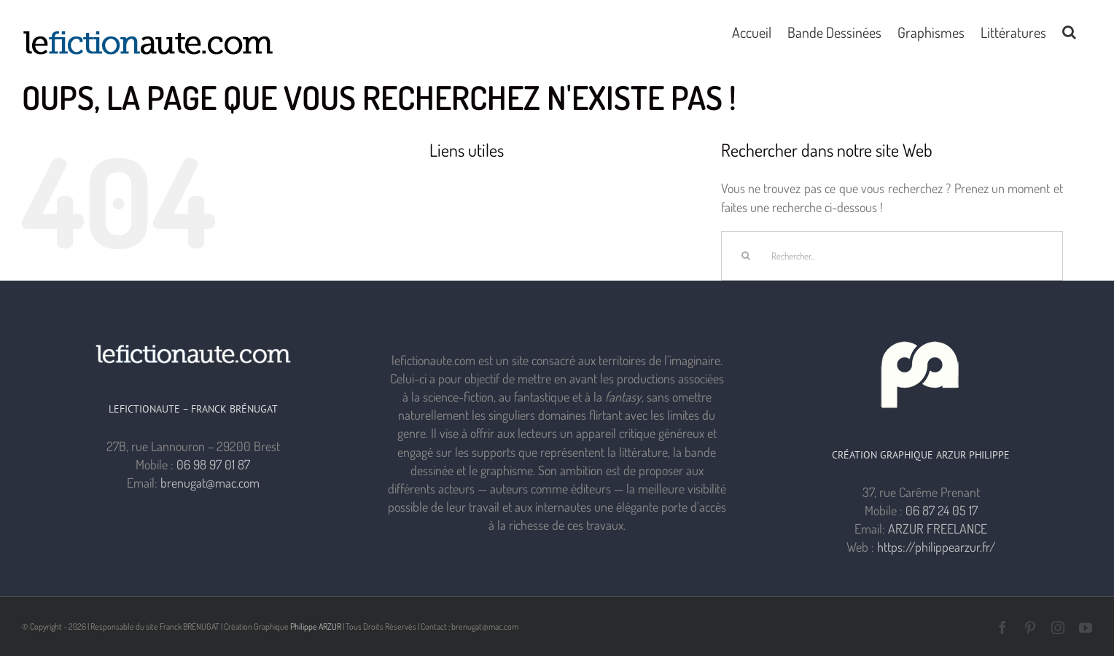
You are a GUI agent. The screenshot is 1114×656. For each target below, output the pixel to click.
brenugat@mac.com (210, 483)
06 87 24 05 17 (941, 510)
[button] (1069, 30)
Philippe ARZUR (315, 626)
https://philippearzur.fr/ (936, 547)
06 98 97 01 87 (213, 464)
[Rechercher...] (892, 256)
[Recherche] (746, 256)
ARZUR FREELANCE (937, 528)
